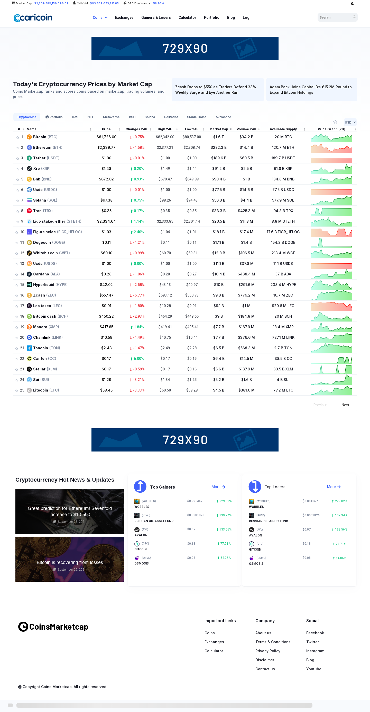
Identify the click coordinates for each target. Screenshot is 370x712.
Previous (320, 405)
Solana (150, 117)
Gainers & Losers (156, 17)
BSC (132, 117)
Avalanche (223, 117)
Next (345, 405)
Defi (75, 117)
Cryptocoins (26, 117)
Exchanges (124, 17)
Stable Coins (196, 117)
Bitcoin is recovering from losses (70, 562)
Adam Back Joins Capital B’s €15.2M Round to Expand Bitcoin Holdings (303, 89)
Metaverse (111, 117)
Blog (231, 17)
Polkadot (171, 117)
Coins (100, 17)
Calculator (187, 17)
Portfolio (211, 17)
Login (248, 17)
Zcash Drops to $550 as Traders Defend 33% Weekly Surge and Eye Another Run (207, 89)
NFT (90, 117)
